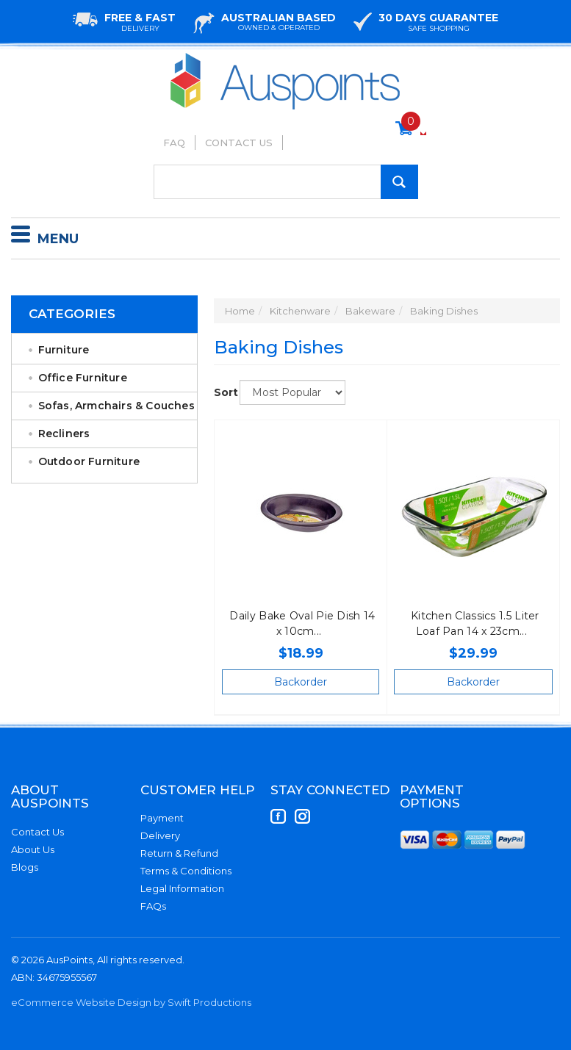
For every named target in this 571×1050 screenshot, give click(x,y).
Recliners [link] (64, 433)
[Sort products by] (292, 392)
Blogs (24, 867)
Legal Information (182, 888)
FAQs (153, 906)
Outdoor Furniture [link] (89, 461)
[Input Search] (286, 182)
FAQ (174, 142)
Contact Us (239, 142)
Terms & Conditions (185, 871)
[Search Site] (399, 182)
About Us (32, 849)
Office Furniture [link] (82, 377)
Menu (45, 237)
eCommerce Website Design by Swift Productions (131, 1002)
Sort (221, 392)
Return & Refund (179, 853)
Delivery (160, 835)
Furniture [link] (64, 349)
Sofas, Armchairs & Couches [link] (116, 405)
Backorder (300, 681)
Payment (162, 818)
